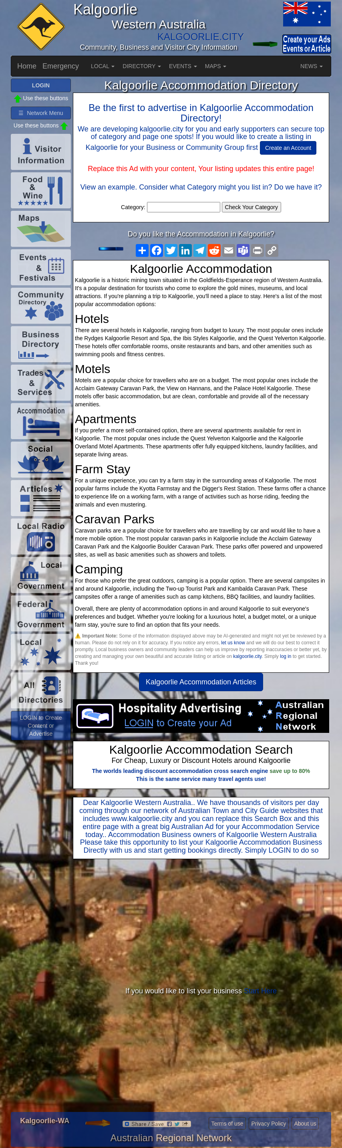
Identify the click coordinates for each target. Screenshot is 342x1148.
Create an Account (288, 148)
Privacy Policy (268, 1123)
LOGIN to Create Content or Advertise (41, 725)
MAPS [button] (216, 66)
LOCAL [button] (103, 66)
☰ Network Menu (40, 113)
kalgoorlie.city (247, 656)
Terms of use (227, 1123)
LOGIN (279, 850)
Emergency (60, 66)
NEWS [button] (311, 66)
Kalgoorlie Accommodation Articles (201, 682)
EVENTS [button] (183, 66)
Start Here (260, 991)
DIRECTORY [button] (142, 66)
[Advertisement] (201, 923)
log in (285, 656)
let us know (233, 643)
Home (26, 66)
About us (305, 1123)
